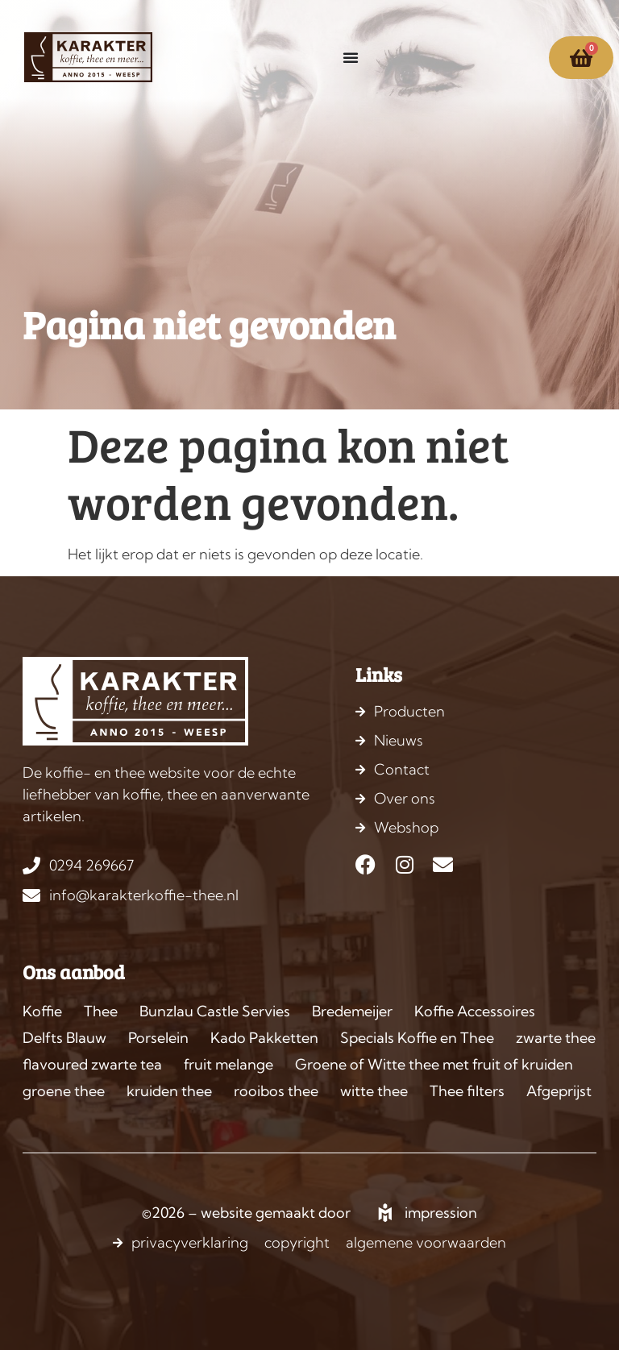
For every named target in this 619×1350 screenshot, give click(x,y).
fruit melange (228, 1064)
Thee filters (467, 1091)
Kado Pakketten (264, 1037)
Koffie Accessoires (474, 1011)
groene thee (64, 1091)
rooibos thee (276, 1091)
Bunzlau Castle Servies (214, 1011)
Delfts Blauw (64, 1037)
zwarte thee (556, 1037)
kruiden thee (169, 1091)
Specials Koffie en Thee (417, 1037)
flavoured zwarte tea (92, 1064)
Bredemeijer (352, 1011)
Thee (101, 1011)
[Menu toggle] (351, 57)
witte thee (374, 1091)
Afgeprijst (559, 1091)
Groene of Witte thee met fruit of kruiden (434, 1064)
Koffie (42, 1011)
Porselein (158, 1037)
